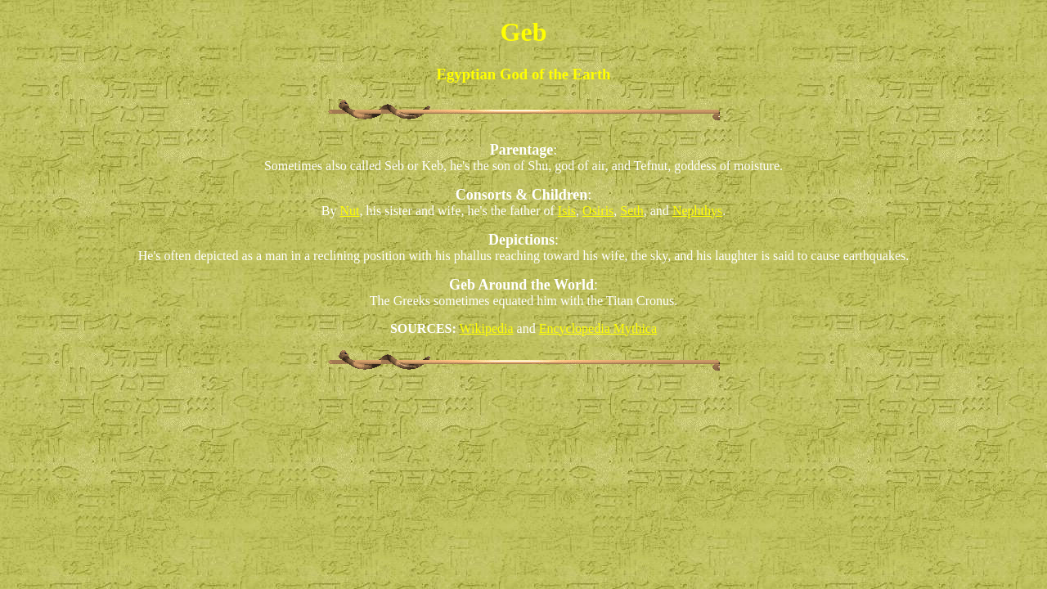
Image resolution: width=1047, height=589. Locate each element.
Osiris (597, 211)
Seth (631, 211)
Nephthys (697, 211)
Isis (567, 211)
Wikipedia (487, 328)
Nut (349, 211)
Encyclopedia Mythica (598, 328)
